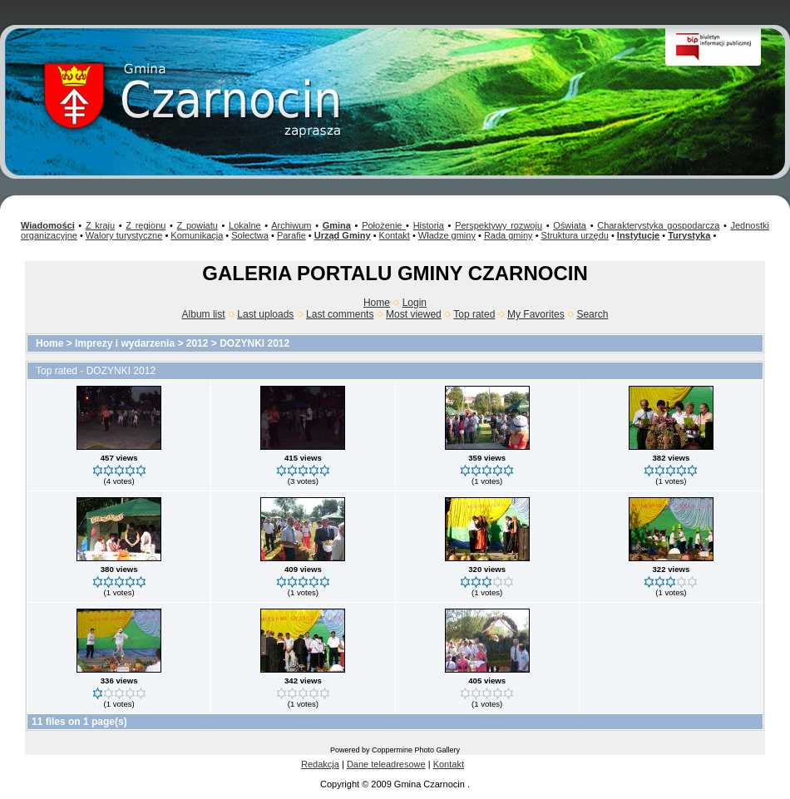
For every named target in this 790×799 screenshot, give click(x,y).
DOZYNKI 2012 (254, 343)
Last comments (339, 314)
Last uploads (265, 314)
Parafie (291, 235)
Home (376, 302)
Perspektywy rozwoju (498, 225)
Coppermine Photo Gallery (416, 750)
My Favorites (536, 314)
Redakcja (320, 764)
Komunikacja (196, 235)
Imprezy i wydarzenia (125, 343)
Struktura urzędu (575, 235)
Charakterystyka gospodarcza (658, 225)
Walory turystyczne (124, 235)
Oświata (569, 225)
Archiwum (291, 225)
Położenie (384, 225)
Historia (428, 225)
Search (592, 314)
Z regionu (145, 225)
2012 (197, 343)
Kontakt (394, 235)
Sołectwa (250, 235)
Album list (203, 314)
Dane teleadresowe (386, 764)
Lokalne (245, 225)
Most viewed (414, 314)
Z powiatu (197, 225)
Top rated (474, 314)
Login (414, 302)
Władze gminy (447, 235)
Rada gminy (508, 235)
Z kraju (100, 225)
